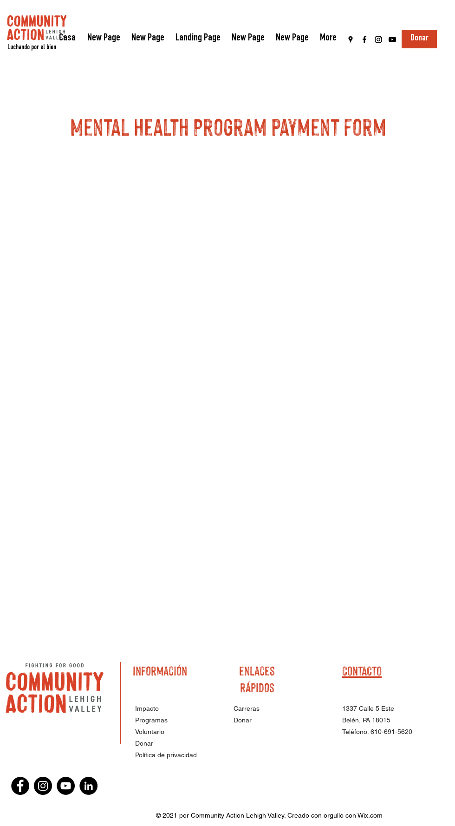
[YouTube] (392, 39)
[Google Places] (350, 39)
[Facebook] (364, 39)
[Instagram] (378, 39)
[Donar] (419, 39)
